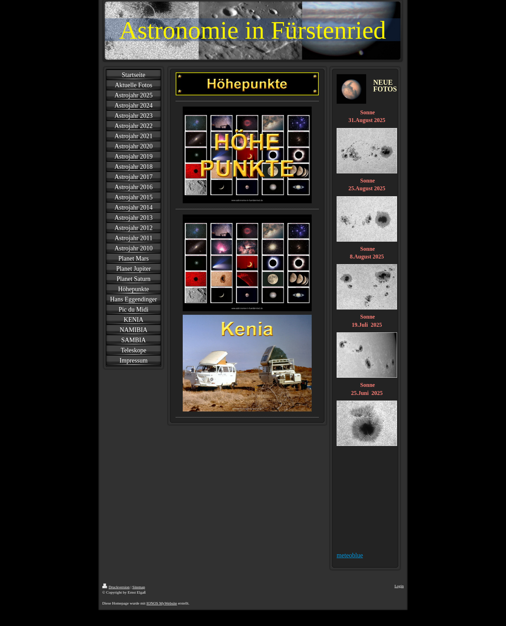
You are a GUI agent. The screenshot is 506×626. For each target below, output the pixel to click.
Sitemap (138, 587)
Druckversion (116, 587)
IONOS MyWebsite (162, 603)
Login (399, 586)
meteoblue (350, 555)
